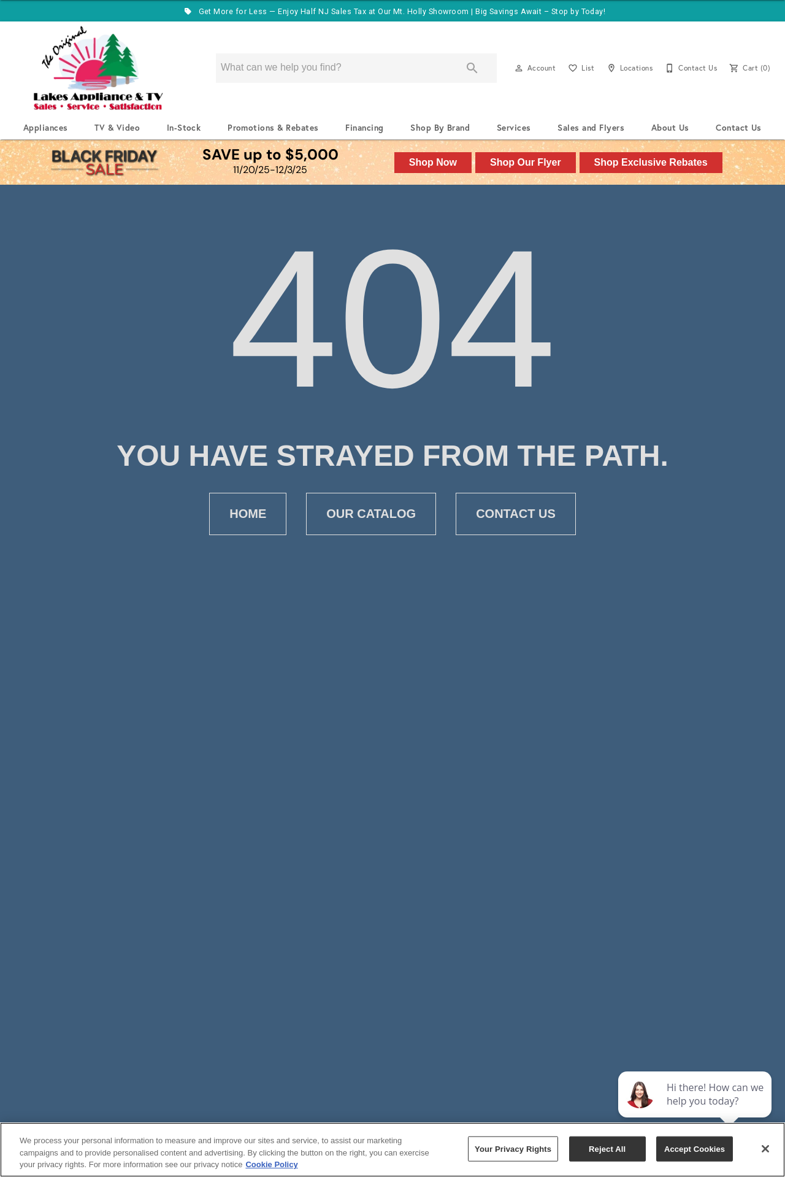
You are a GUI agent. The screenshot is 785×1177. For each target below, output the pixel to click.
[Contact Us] (689, 68)
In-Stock (184, 127)
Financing (364, 127)
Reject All (607, 1148)
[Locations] (628, 68)
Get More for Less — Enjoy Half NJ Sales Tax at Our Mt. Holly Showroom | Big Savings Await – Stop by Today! (392, 11)
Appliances (45, 127)
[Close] (765, 1148)
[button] (518, 68)
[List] (579, 68)
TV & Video (117, 127)
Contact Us (739, 127)
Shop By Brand (440, 127)
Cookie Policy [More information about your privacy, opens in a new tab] (271, 1164)
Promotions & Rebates (273, 127)
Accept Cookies (694, 1148)
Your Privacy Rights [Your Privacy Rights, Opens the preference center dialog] (513, 1148)
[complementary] (696, 1109)
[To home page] (98, 68)
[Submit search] (472, 68)
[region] (392, 1149)
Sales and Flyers (590, 127)
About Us (670, 127)
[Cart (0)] (748, 68)
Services (514, 127)
